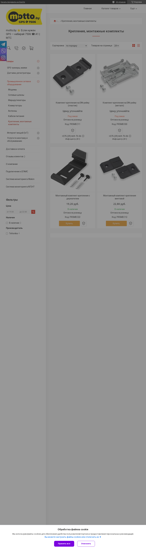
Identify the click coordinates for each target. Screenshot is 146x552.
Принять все (64, 543)
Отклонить (86, 543)
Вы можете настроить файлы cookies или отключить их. (72, 537)
